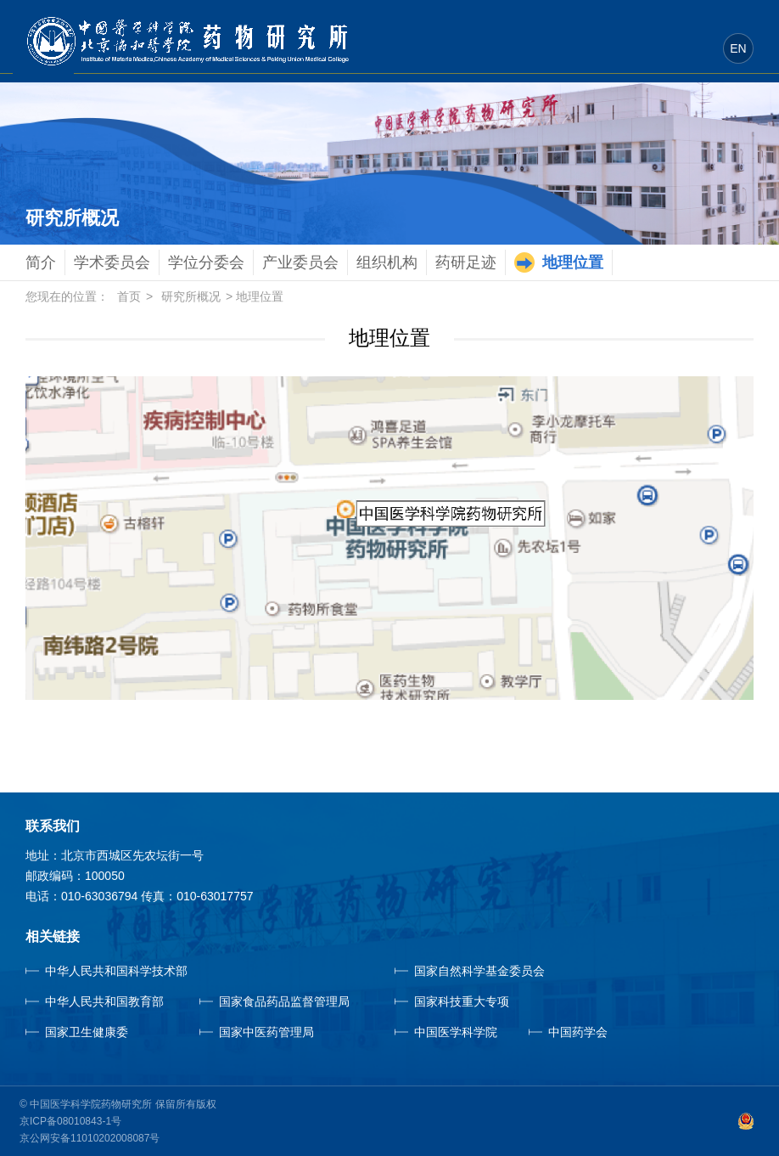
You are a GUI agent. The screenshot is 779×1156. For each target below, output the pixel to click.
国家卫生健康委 (106, 1032)
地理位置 (572, 262)
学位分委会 (206, 262)
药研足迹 (465, 262)
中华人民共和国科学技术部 (116, 971)
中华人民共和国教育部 (104, 1001)
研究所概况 (191, 296)
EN (738, 48)
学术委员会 (112, 262)
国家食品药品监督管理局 (284, 1001)
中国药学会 (578, 1032)
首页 (129, 296)
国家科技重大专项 (461, 1001)
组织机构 (387, 262)
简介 (40, 262)
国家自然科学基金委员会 (479, 971)
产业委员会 (300, 262)
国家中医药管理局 (291, 1032)
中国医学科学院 (455, 1032)
